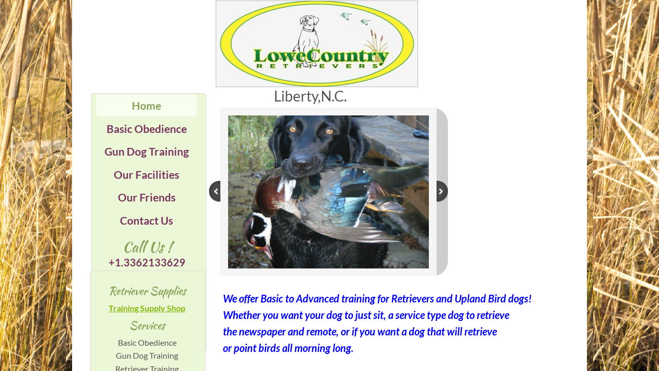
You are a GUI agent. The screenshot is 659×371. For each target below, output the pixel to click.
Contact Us (146, 220)
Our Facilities (146, 174)
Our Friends (147, 197)
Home (146, 105)
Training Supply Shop (147, 308)
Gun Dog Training (147, 151)
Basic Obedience (147, 128)
